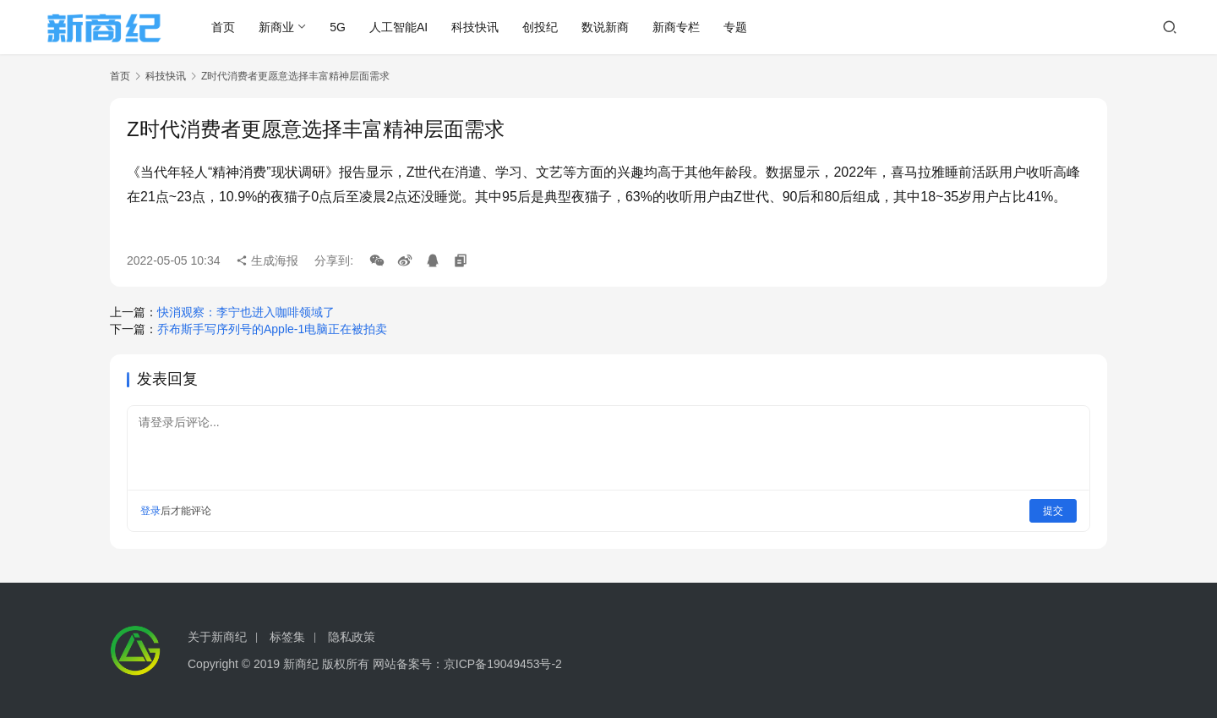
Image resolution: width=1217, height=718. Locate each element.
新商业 (278, 27)
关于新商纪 (217, 637)
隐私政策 (351, 637)
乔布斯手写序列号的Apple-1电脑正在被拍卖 (272, 329)
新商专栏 (677, 27)
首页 (225, 27)
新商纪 (301, 664)
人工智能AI (399, 27)
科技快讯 (476, 27)
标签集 (287, 637)
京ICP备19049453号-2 (503, 664)
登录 (150, 511)
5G (339, 27)
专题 (737, 27)
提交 (1053, 511)
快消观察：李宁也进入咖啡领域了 (246, 312)
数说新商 (606, 27)
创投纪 (541, 27)
